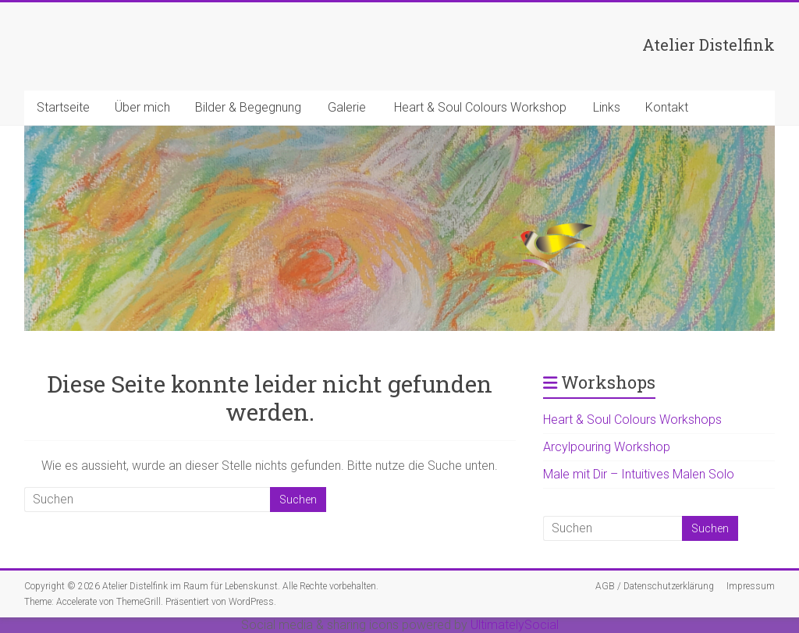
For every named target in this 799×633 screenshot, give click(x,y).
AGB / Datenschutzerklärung (654, 586)
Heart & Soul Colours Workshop (480, 107)
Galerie (347, 107)
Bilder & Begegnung (248, 107)
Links (606, 107)
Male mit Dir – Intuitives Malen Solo (638, 474)
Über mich (142, 107)
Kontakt (666, 107)
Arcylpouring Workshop (606, 446)
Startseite (63, 107)
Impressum (750, 586)
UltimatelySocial (515, 624)
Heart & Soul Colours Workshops (632, 419)
